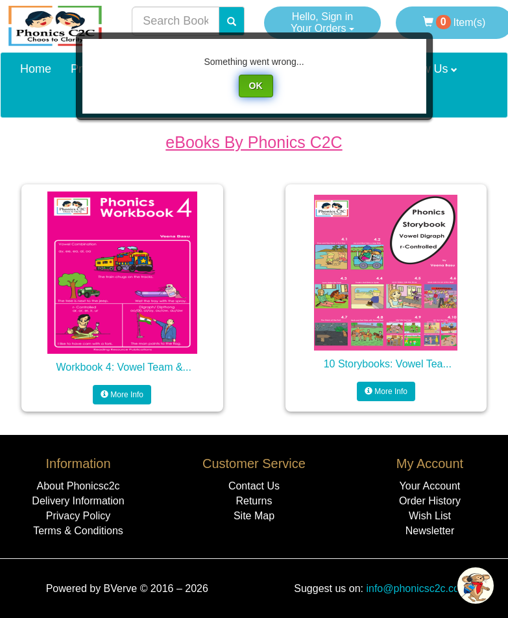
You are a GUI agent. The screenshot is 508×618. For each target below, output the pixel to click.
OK (256, 85)
